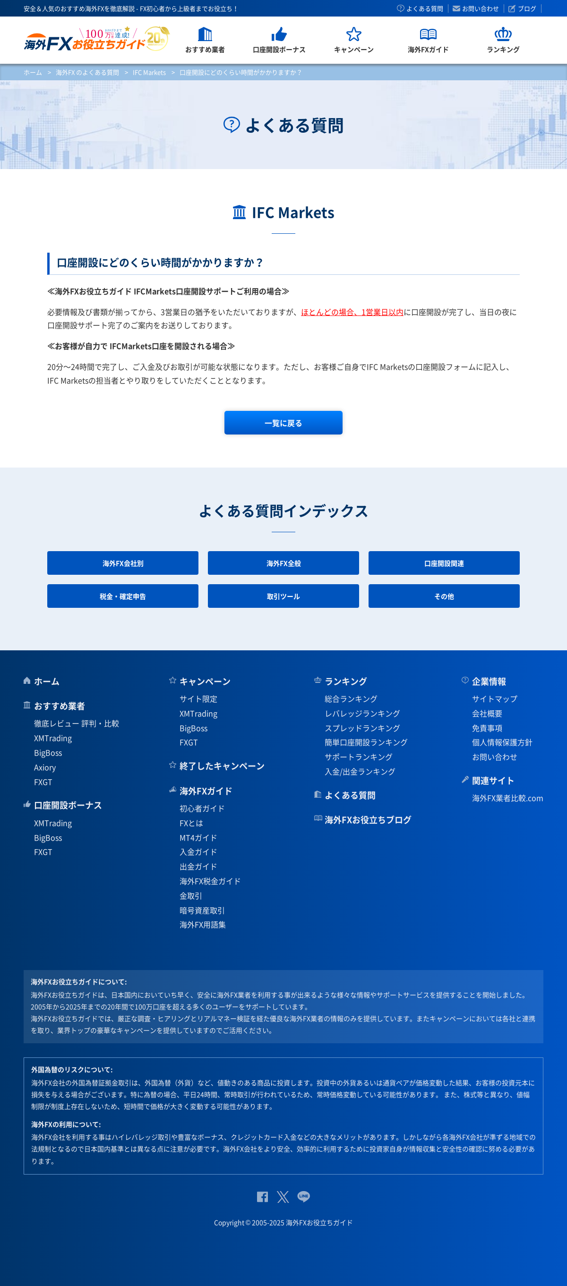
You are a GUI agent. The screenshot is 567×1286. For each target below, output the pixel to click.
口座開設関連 (444, 563)
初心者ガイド (202, 808)
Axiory (45, 767)
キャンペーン (205, 681)
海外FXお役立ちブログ (368, 819)
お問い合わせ (480, 8)
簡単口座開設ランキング (366, 742)
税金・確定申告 (123, 596)
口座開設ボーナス (68, 805)
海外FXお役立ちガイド (97, 38)
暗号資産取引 (202, 910)
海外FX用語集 (203, 924)
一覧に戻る (283, 422)
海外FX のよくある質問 (87, 72)
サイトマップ (494, 698)
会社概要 (487, 713)
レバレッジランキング (362, 713)
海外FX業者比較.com (507, 797)
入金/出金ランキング (360, 771)
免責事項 (487, 727)
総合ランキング (351, 698)
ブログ (527, 8)
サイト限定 (198, 698)
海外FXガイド (206, 790)
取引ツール (283, 596)
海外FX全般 (283, 563)
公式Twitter (282, 1197)
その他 (444, 596)
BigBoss (48, 752)
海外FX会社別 (123, 563)
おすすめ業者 (59, 705)
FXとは (191, 822)
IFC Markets (149, 72)
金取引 (191, 895)
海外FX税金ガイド (210, 880)
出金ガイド (198, 866)
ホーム (33, 72)
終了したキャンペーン (222, 765)
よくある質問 (424, 8)
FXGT (43, 781)
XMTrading (53, 737)
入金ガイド (198, 851)
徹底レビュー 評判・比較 (76, 723)
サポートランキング (359, 756)
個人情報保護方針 (502, 742)
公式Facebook (262, 1197)
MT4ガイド (198, 837)
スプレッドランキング (362, 727)
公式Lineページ (303, 1197)
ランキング (346, 681)
